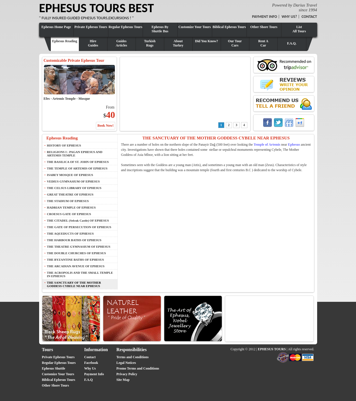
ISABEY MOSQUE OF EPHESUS (70, 175)
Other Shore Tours (263, 27)
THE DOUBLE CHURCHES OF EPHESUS (76, 253)
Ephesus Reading (64, 41)
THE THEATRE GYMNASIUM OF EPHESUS (78, 246)
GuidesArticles (121, 43)
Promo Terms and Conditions (137, 368)
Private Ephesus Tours (90, 27)
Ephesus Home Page (56, 27)
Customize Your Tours (194, 27)
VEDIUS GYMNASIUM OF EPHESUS (73, 181)
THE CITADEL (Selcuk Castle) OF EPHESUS (78, 220)
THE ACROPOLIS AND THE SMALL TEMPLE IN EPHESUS (80, 274)
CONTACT (309, 16)
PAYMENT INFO (264, 16)
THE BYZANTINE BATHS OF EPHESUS (75, 259)
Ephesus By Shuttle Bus (159, 29)
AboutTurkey (178, 43)
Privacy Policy (126, 374)
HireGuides (93, 43)
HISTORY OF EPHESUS (64, 145)
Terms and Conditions (132, 357)
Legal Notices (126, 363)
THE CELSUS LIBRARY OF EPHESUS (74, 188)
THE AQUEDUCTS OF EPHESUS (70, 233)
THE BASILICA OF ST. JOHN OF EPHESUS (78, 162)
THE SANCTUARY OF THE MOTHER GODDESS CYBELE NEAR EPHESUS (74, 284)
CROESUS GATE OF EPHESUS (69, 214)
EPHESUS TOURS (272, 349)
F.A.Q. (291, 43)
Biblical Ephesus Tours (229, 27)
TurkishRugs (149, 43)
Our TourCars (235, 43)
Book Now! (105, 126)
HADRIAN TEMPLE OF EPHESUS (71, 207)
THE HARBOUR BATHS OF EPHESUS (74, 240)
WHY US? (289, 16)
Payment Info (94, 374)
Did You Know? (206, 41)
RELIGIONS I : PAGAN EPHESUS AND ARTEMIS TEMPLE (74, 153)
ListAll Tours (299, 29)
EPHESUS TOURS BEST (96, 8)
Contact (90, 357)
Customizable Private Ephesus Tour (74, 60)
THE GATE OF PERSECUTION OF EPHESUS (79, 227)
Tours (47, 349)
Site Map (122, 380)
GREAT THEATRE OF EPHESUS (70, 194)
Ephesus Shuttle (53, 368)
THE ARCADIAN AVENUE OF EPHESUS (75, 266)
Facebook (91, 363)
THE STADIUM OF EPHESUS (68, 201)
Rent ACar (263, 43)
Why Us (90, 368)
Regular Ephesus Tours (125, 27)
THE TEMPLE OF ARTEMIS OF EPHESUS (77, 168)
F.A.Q (88, 380)
